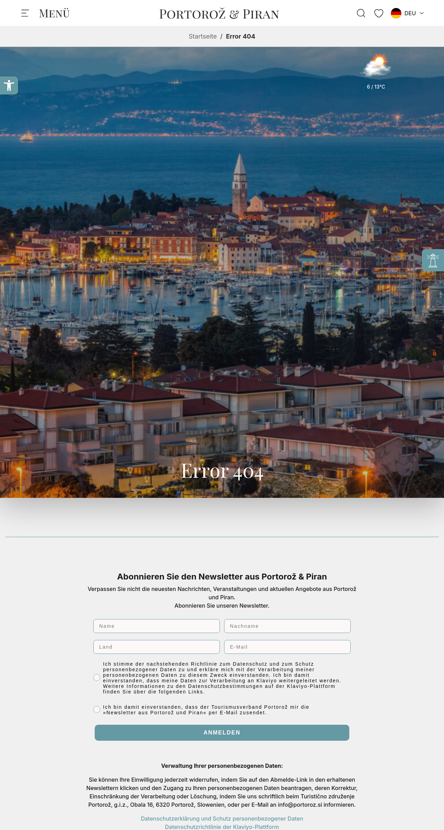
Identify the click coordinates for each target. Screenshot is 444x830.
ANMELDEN (222, 733)
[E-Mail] (287, 647)
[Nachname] (287, 626)
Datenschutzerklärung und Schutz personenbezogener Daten (222, 818)
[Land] (156, 647)
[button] (9, 85)
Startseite (203, 36)
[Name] (156, 626)
